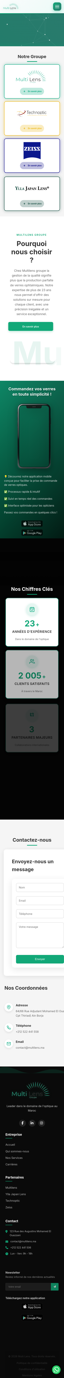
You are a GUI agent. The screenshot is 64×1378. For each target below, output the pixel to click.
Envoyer (38, 959)
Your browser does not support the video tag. (32, 29)
